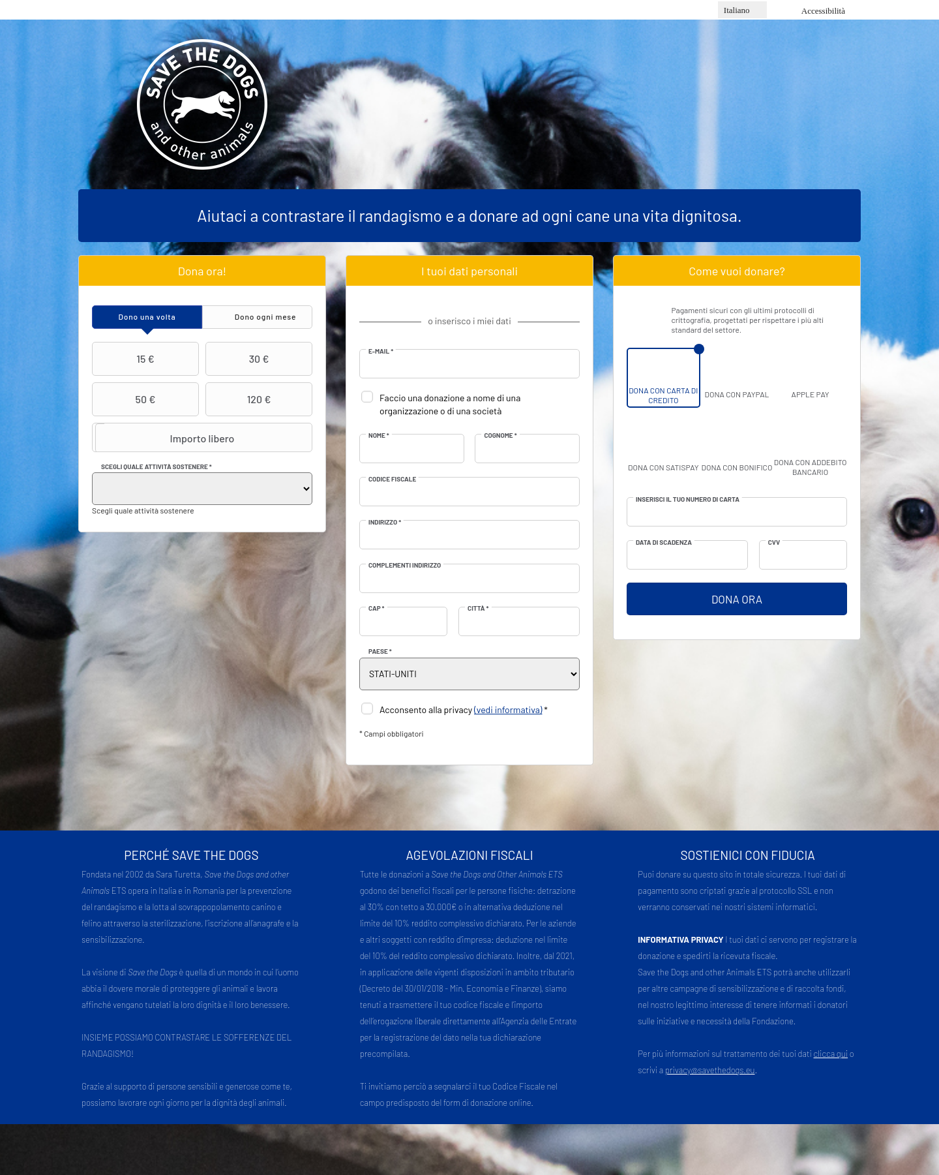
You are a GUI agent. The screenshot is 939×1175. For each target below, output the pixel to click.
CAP (376, 608)
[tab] (147, 317)
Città (478, 608)
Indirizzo (384, 522)
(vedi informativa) (508, 709)
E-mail (380, 351)
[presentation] (147, 317)
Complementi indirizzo (404, 565)
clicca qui (831, 1053)
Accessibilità (823, 11)
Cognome (500, 435)
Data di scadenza (664, 542)
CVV (774, 542)
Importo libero (164, 437)
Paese (380, 651)
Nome (378, 435)
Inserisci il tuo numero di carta (687, 499)
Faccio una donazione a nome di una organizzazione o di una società (450, 404)
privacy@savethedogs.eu (710, 1070)
